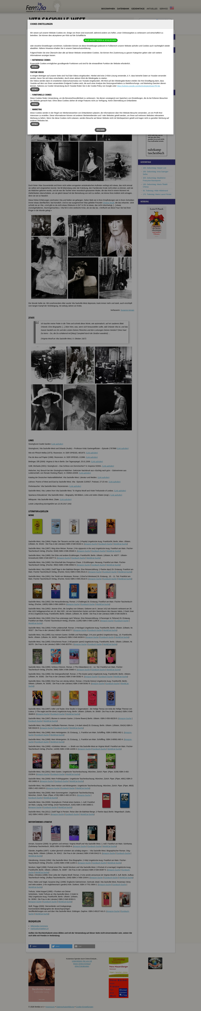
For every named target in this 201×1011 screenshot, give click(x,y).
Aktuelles (152, 8)
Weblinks (47, 60)
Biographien (108, 8)
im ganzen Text (162, 19)
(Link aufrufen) (57, 444)
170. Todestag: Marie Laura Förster (157, 194)
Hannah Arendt (149, 71)
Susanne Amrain (127, 310)
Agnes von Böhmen (151, 82)
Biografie (32, 60)
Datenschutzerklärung (65, 1007)
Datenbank (123, 8)
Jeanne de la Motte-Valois (153, 78)
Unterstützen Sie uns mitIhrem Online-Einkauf (82, 963)
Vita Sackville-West (48, 34)
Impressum (50, 1007)
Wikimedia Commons (39, 926)
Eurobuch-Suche (105, 544)
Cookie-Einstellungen (84, 1007)
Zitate (39, 60)
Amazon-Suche (91, 544)
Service (164, 8)
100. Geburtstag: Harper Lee (154, 168)
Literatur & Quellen (60, 60)
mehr (168, 85)
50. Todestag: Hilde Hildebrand (155, 191)
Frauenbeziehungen (151, 43)
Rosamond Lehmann (151, 67)
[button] (126, 74)
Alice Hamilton (148, 63)
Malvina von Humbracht (152, 59)
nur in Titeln (160, 22)
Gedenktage (137, 8)
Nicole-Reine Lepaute (152, 56)
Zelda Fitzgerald (149, 74)
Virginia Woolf (108, 203)
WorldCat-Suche (120, 544)
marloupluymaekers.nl (39, 929)
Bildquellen (74, 60)
